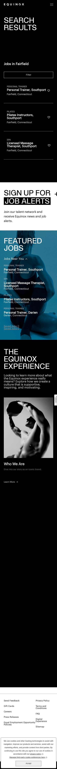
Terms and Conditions (41, 707)
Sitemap (40, 727)
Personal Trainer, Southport (23, 269)
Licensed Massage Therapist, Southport (24, 285)
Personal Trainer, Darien (21, 312)
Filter (28, 75)
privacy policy (36, 754)
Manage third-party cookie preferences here (28, 757)
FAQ (38, 714)
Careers (8, 712)
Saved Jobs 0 (11, 326)
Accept (28, 763)
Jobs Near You (14, 258)
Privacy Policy (42, 701)
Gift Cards (9, 706)
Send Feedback (11, 701)
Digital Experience (41, 720)
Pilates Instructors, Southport (25, 299)
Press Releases (11, 717)
